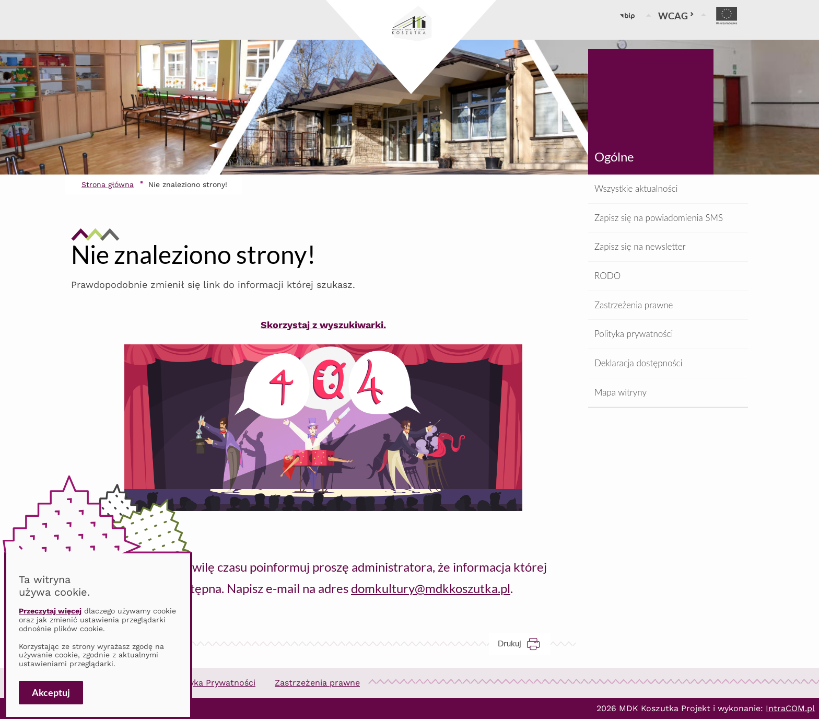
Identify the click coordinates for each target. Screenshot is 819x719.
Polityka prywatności (633, 333)
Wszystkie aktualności (635, 188)
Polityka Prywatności (213, 683)
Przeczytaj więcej (50, 611)
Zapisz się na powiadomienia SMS (658, 217)
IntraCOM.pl (790, 708)
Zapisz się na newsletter (640, 246)
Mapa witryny (620, 392)
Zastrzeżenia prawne (633, 304)
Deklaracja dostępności (638, 362)
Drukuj (524, 643)
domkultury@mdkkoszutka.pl (430, 588)
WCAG (676, 15)
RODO (607, 275)
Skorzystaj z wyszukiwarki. (323, 324)
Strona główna (107, 184)
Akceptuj (51, 692)
